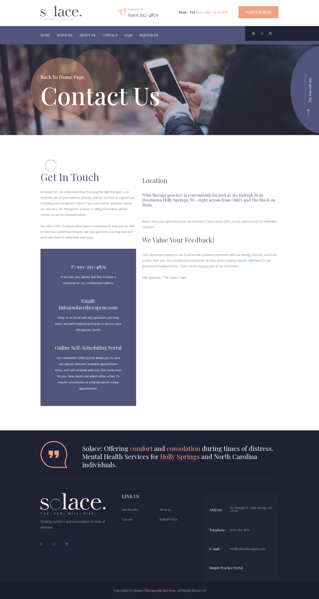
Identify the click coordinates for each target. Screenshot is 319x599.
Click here (254, 260)
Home (45, 35)
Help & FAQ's (168, 519)
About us (165, 510)
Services (64, 35)
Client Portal (258, 12)
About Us (87, 35)
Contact (110, 35)
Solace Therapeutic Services (154, 590)
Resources (148, 35)
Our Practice (130, 510)
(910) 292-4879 (240, 530)
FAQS (128, 35)
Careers (127, 519)
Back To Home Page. (62, 77)
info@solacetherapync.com (247, 549)
